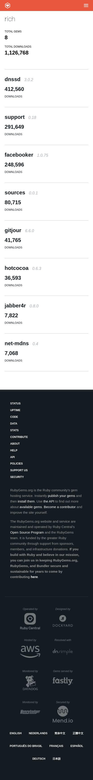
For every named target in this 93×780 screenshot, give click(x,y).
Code (14, 416)
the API (48, 501)
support (20, 117)
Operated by (31, 611)
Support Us (19, 470)
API (12, 457)
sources (21, 192)
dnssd (19, 79)
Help (13, 450)
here (34, 577)
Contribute (19, 437)
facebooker (26, 155)
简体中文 (60, 733)
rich (10, 19)
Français (56, 746)
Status (15, 403)
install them (26, 501)
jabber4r (21, 306)
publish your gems (61, 496)
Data (13, 423)
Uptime (15, 410)
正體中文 (78, 733)
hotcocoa (23, 268)
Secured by (64, 702)
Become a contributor (60, 507)
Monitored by (31, 671)
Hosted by (32, 640)
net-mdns (21, 343)
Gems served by (63, 671)
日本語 (57, 758)
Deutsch (38, 758)
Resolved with (64, 640)
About (15, 443)
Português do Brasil (26, 746)
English (15, 733)
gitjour (19, 230)
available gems (30, 507)
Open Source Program (27, 532)
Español (76, 746)
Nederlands (38, 733)
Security (17, 477)
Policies (16, 463)
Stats (14, 430)
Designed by (64, 609)
